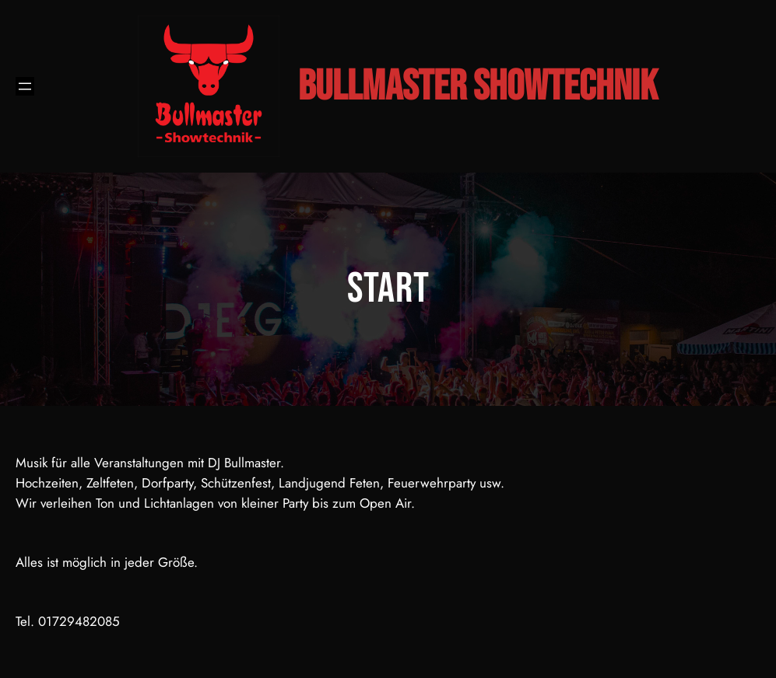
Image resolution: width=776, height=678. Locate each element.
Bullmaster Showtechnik (478, 86)
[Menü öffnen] (25, 86)
